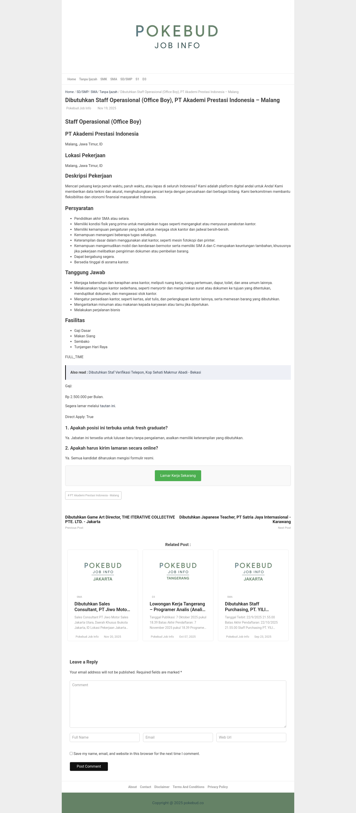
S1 (137, 79)
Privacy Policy (218, 787)
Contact (145, 787)
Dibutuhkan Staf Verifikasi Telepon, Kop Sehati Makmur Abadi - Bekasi (145, 372)
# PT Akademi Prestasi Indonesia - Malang (93, 495)
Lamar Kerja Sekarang (178, 475)
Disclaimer (162, 787)
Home (71, 79)
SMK (103, 79)
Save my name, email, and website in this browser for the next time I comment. (137, 754)
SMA (113, 79)
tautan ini (107, 406)
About (132, 787)
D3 (144, 79)
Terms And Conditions (189, 787)
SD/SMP (126, 79)
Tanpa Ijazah (88, 79)
